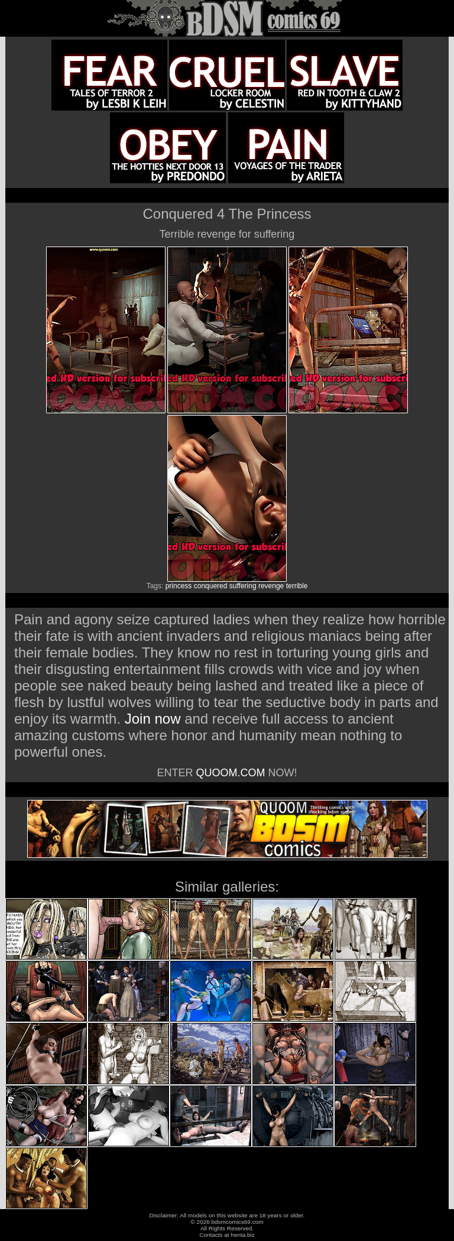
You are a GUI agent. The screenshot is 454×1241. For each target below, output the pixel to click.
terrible (297, 586)
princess (179, 586)
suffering (243, 586)
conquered (211, 586)
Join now (154, 719)
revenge (271, 586)
